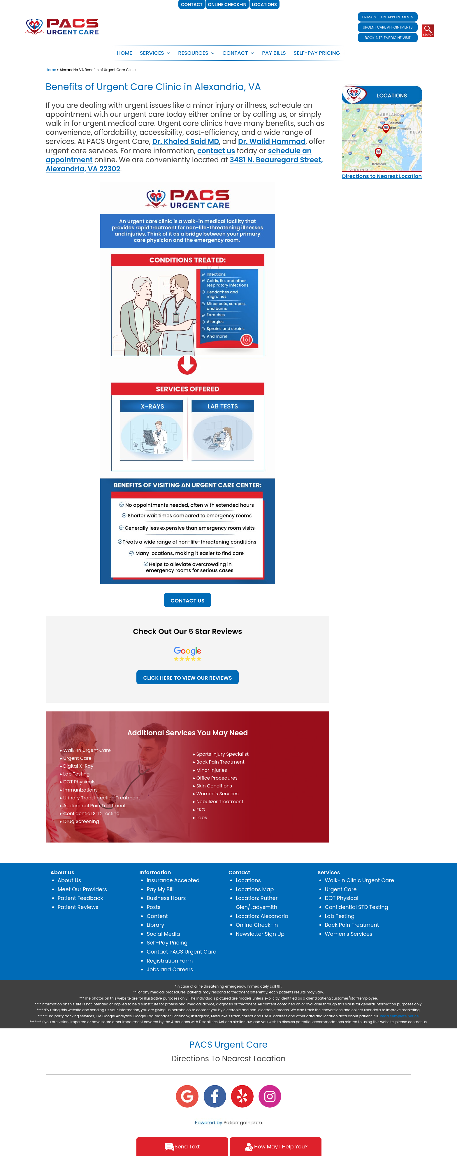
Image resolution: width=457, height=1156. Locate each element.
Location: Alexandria (262, 916)
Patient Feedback (80, 898)
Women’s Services (348, 934)
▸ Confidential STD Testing (89, 813)
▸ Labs (200, 817)
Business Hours (166, 898)
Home (124, 53)
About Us (69, 880)
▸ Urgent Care (76, 758)
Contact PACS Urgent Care (181, 951)
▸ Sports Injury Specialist (221, 754)
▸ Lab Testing (75, 774)
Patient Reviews (78, 907)
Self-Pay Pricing (167, 942)
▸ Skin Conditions (212, 786)
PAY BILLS (274, 53)
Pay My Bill (160, 889)
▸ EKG (199, 809)
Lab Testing (340, 916)
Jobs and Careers (170, 969)
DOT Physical (341, 898)
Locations (248, 880)
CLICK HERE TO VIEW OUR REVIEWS (187, 677)
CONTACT (235, 53)
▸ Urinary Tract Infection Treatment (100, 797)
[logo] (62, 26)
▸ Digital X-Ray (76, 766)
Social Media (163, 934)
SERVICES (152, 53)
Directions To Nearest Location (228, 1058)
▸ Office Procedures (215, 778)
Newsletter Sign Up (260, 934)
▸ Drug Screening (79, 821)
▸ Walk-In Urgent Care (85, 750)
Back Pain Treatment (352, 924)
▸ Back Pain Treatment (219, 762)
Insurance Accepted (173, 880)
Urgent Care (341, 889)
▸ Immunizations (79, 790)
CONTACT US (187, 600)
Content (157, 916)
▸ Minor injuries (210, 770)
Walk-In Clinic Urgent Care (359, 880)
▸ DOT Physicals (78, 781)
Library (155, 924)
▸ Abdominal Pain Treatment (93, 805)
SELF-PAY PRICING (316, 53)
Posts (153, 907)
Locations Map (255, 889)
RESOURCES (193, 53)
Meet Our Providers (82, 889)
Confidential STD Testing (356, 907)
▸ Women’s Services (216, 793)
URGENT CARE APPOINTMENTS (388, 27)
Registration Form (170, 960)
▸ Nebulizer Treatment (218, 801)
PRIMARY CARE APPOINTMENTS (387, 17)
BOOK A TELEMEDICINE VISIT (387, 37)
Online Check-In (257, 924)
